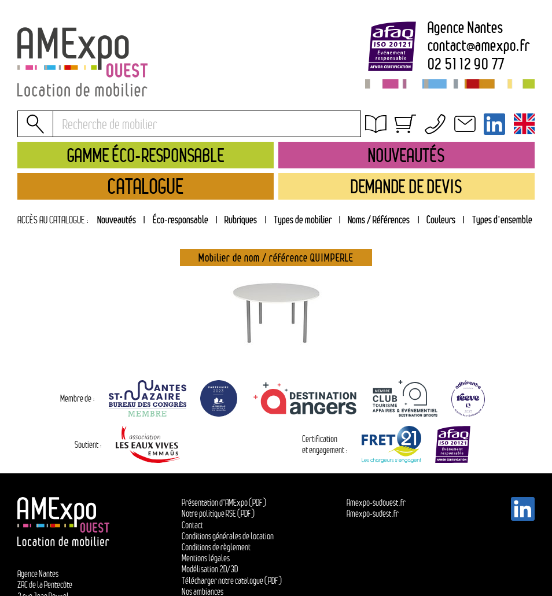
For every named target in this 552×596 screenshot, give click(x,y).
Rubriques (241, 220)
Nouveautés (116, 220)
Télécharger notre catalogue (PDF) (232, 580)
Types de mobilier (303, 220)
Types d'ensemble (502, 220)
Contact (192, 525)
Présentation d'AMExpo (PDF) (224, 502)
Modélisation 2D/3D (210, 569)
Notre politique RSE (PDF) (218, 513)
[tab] (241, 220)
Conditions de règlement (216, 547)
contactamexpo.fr (479, 46)
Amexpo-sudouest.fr (376, 502)
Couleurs (440, 220)
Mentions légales (206, 558)
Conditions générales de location (432, 140)
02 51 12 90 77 (467, 64)
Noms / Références (379, 220)
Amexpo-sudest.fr (373, 513)
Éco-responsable (180, 220)
